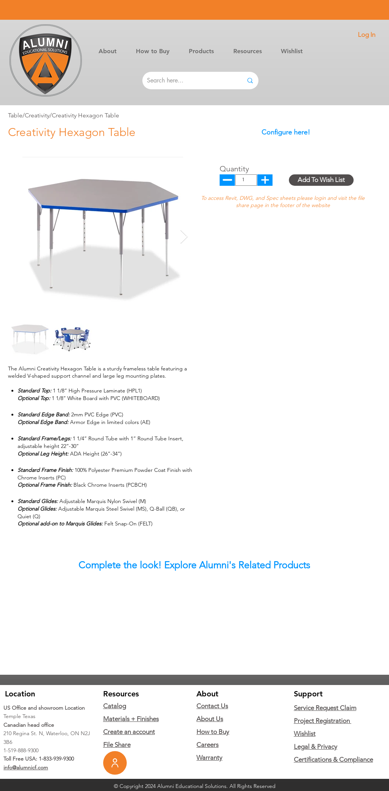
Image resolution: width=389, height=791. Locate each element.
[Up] (227, 180)
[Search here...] (189, 80)
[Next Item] (184, 236)
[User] (115, 763)
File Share (117, 744)
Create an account (129, 732)
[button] (201, 51)
